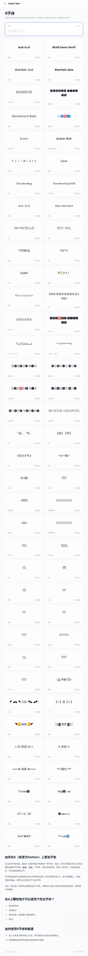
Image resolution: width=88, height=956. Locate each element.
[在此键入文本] (44, 30)
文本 (9, 26)
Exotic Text (14, 3)
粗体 (25, 867)
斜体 (31, 867)
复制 (36, 57)
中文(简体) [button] (78, 952)
